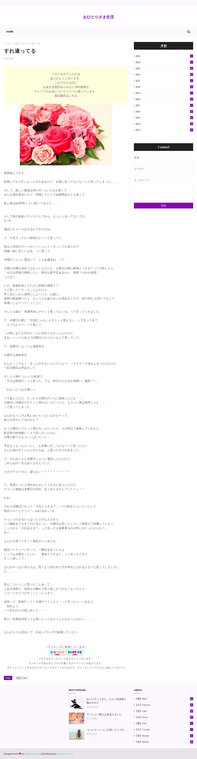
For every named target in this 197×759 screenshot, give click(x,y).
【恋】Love (19, 43)
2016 (164, 111)
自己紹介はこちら (66, 95)
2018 (164, 99)
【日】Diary (164, 717)
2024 (164, 62)
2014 (164, 124)
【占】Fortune (164, 704)
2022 (164, 74)
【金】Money (164, 741)
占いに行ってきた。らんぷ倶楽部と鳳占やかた (107, 701)
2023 (164, 68)
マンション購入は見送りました (104, 714)
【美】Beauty (164, 735)
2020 (164, 87)
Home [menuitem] (9, 31)
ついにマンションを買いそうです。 (107, 729)
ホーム (7, 43)
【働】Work (164, 698)
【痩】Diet (164, 723)
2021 (164, 80)
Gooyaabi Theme (64, 753)
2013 (164, 130)
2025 (164, 56)
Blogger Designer (32, 753)
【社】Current (164, 729)
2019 (164, 93)
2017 (164, 105)
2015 (164, 117)
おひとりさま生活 (98, 16)
